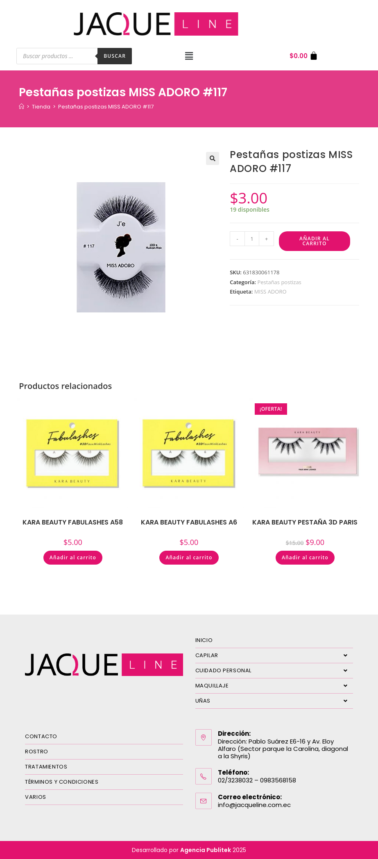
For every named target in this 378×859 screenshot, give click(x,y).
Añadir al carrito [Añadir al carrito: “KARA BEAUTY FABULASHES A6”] (188, 557)
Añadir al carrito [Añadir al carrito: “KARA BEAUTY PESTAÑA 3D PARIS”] (305, 557)
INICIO (204, 640)
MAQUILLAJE (274, 685)
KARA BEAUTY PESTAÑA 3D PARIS (305, 522)
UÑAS (274, 701)
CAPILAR (274, 655)
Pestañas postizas (279, 282)
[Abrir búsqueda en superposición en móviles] (74, 56)
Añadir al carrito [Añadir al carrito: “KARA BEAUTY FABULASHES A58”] (73, 557)
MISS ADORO (270, 291)
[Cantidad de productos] (251, 238)
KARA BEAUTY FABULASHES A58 (73, 522)
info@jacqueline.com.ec (254, 804)
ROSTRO (36, 751)
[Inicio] (21, 107)
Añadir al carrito (314, 241)
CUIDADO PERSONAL (274, 670)
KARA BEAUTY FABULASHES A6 (189, 522)
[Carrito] (304, 56)
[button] (189, 56)
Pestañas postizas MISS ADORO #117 (106, 107)
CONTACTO (41, 736)
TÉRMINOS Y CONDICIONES (61, 782)
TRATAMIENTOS (46, 767)
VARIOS (35, 797)
